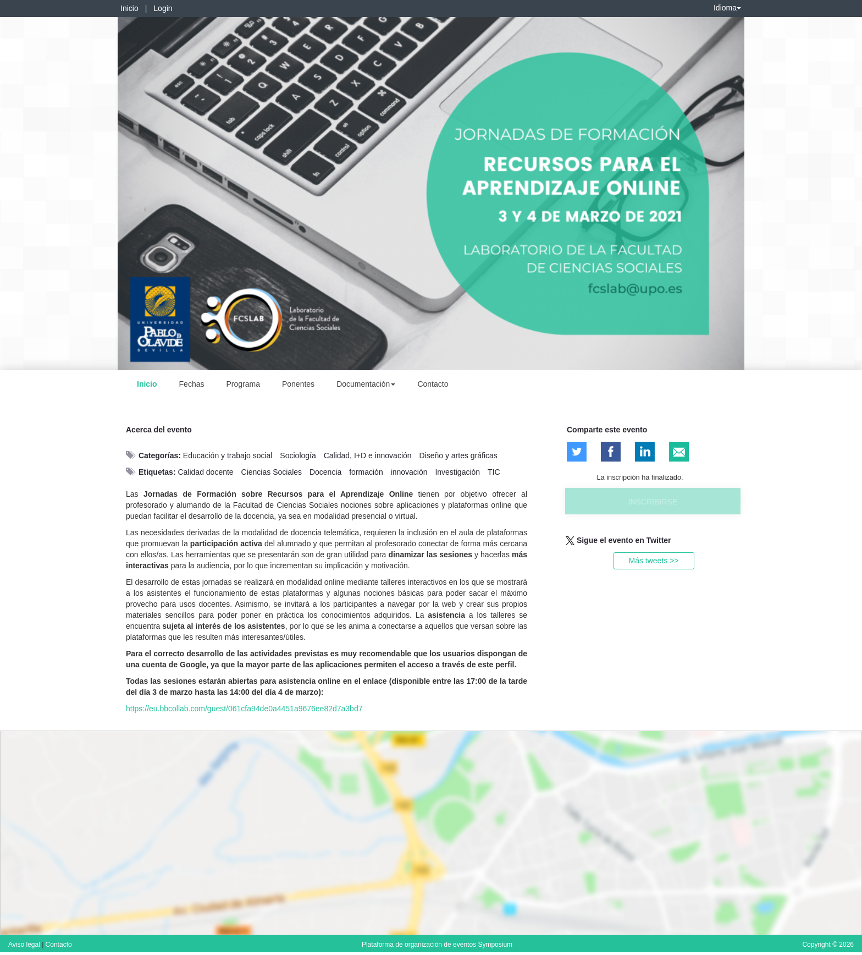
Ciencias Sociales (271, 472)
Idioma (727, 7)
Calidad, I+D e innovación (368, 455)
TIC (494, 472)
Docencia (325, 472)
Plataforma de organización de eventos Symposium (437, 944)
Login (162, 8)
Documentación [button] (365, 384)
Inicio (129, 8)
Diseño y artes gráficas (458, 455)
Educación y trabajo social (228, 455)
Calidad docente (205, 472)
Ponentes (298, 384)
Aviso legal (25, 944)
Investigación (457, 472)
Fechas (192, 384)
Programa (242, 384)
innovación (409, 472)
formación (366, 472)
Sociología (298, 455)
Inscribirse (652, 501)
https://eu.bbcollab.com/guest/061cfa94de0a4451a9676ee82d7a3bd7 (244, 708)
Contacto (432, 384)
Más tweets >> (653, 560)
